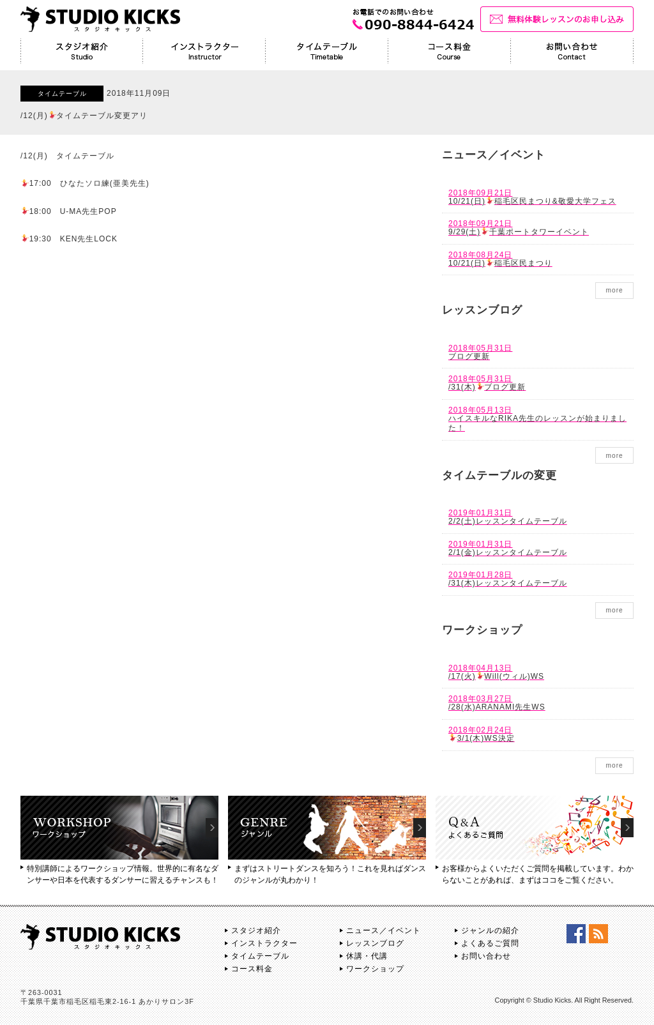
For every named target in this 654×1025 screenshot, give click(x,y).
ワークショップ (375, 968)
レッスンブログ (375, 943)
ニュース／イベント (383, 930)
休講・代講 (367, 956)
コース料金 (252, 968)
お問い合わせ (486, 956)
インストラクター (264, 943)
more (614, 290)
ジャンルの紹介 (490, 930)
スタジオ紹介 (256, 930)
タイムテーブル (260, 956)
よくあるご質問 (490, 943)
